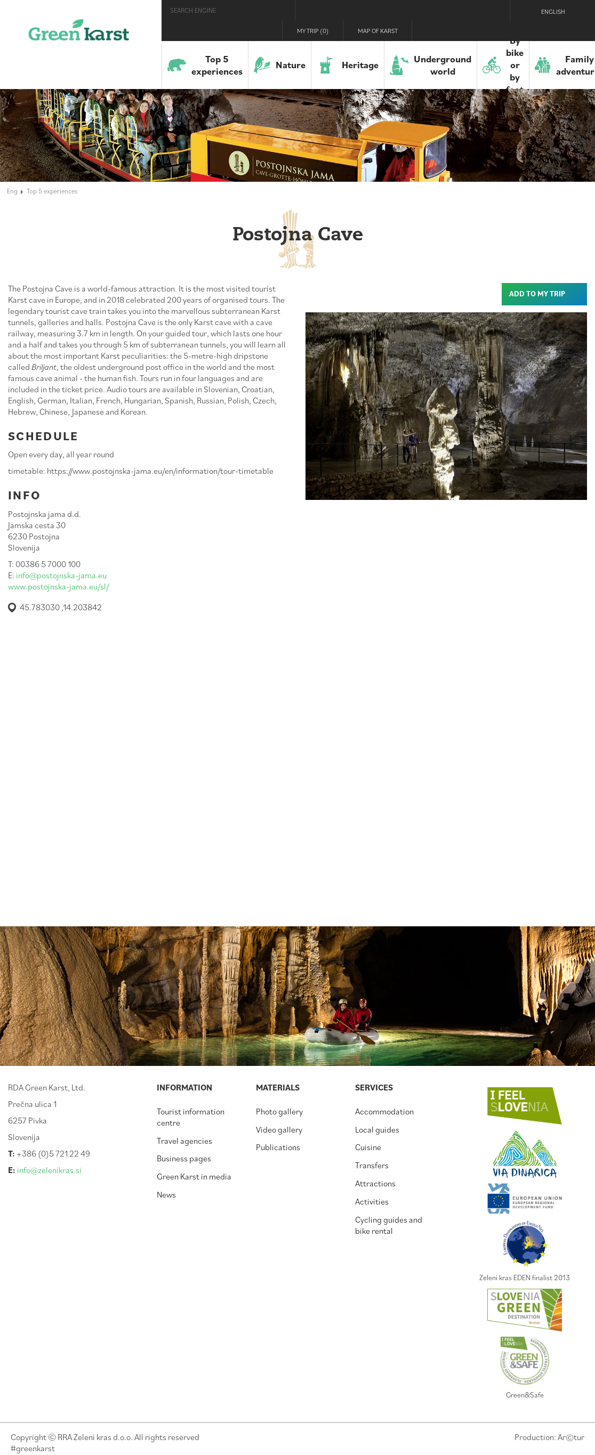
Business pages (184, 1158)
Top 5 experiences (52, 191)
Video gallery (279, 1129)
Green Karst (78, 34)
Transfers (372, 1165)
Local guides (377, 1129)
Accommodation (384, 1111)
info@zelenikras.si (49, 1170)
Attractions (375, 1183)
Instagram (469, 30)
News (166, 1194)
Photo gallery (279, 1111)
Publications (278, 1147)
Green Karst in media (194, 1176)
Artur (571, 1437)
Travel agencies (184, 1140)
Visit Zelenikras (428, 30)
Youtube (492, 30)
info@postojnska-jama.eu (61, 575)
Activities (372, 1201)
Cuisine (368, 1147)
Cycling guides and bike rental (388, 1225)
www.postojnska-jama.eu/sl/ (58, 586)
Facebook (448, 30)
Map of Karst (378, 31)
